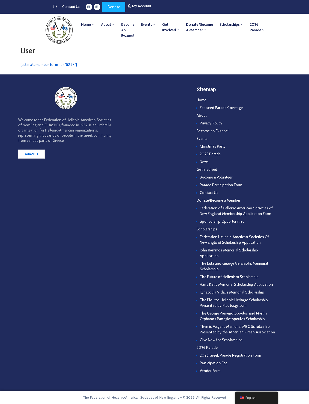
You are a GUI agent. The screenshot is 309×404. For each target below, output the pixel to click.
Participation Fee (213, 363)
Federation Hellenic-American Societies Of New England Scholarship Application (234, 240)
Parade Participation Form (221, 185)
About (108, 24)
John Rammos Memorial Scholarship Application (229, 253)
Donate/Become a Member (199, 27)
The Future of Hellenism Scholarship (229, 277)
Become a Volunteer (216, 177)
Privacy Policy (211, 123)
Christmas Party (213, 146)
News (204, 162)
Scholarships (231, 24)
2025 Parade (210, 154)
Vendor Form (210, 371)
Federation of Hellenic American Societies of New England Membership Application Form (236, 211)
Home (88, 24)
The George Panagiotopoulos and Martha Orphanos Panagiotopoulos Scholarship (233, 316)
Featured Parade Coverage (221, 108)
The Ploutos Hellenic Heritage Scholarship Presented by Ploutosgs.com (234, 303)
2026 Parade (257, 27)
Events (148, 24)
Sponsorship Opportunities (222, 221)
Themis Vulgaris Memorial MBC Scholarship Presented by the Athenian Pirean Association (237, 329)
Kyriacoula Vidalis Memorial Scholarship (232, 292)
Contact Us (209, 193)
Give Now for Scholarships (221, 340)
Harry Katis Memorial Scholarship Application (236, 284)
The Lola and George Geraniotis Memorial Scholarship (234, 266)
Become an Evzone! (128, 30)
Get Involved (171, 27)
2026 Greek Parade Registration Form (230, 355)
